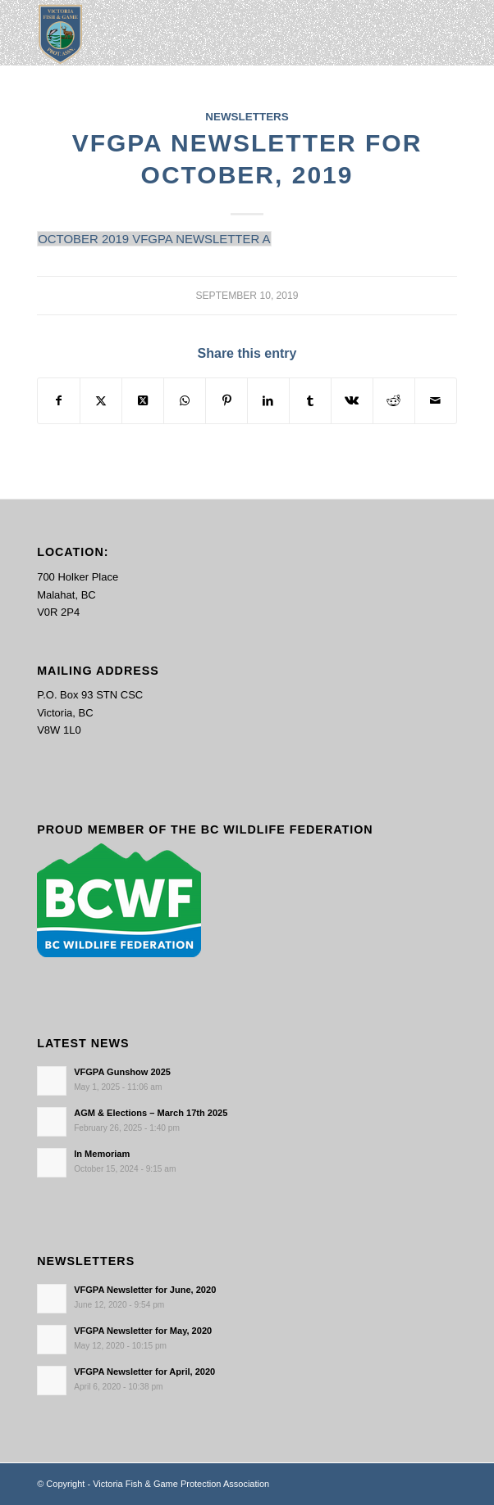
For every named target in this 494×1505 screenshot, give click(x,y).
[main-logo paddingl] (205, 33)
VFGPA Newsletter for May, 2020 (143, 1331)
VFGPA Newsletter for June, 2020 (145, 1290)
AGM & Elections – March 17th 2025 (150, 1113)
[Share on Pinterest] (226, 400)
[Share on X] (100, 400)
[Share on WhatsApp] (184, 400)
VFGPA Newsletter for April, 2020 (144, 1371)
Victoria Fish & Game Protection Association (181, 1484)
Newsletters (247, 117)
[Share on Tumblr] (310, 400)
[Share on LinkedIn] (268, 400)
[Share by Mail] (435, 400)
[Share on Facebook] (59, 400)
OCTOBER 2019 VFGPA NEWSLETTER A (154, 239)
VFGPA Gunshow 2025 (122, 1072)
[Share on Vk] (352, 400)
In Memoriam (102, 1154)
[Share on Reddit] (393, 400)
